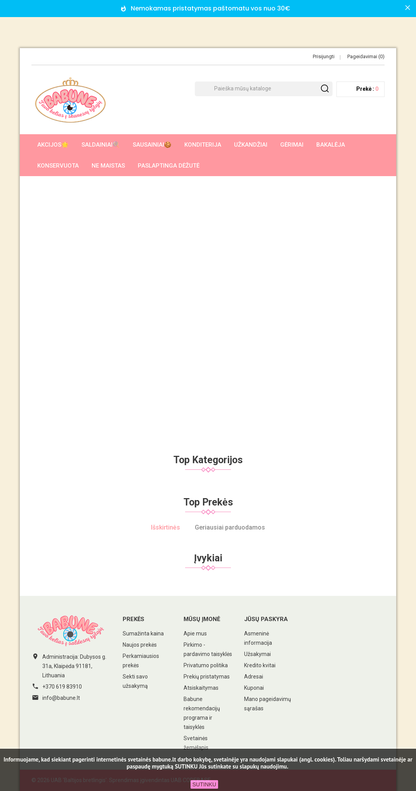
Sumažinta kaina (143, 633)
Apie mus (195, 633)
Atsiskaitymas (201, 688)
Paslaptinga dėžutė (168, 165)
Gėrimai (291, 144)
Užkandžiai (250, 144)
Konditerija (202, 144)
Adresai (253, 676)
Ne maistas (108, 165)
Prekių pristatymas (207, 676)
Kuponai (254, 688)
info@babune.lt (61, 698)
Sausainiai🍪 (152, 144)
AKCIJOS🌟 (53, 144)
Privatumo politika (206, 665)
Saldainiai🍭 (100, 144)
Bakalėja (330, 144)
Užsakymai (257, 654)
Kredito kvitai (260, 665)
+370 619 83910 (62, 687)
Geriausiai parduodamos (230, 527)
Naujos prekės (140, 645)
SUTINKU (204, 784)
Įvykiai (208, 558)
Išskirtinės (165, 527)
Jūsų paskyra (266, 619)
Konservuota (58, 165)
